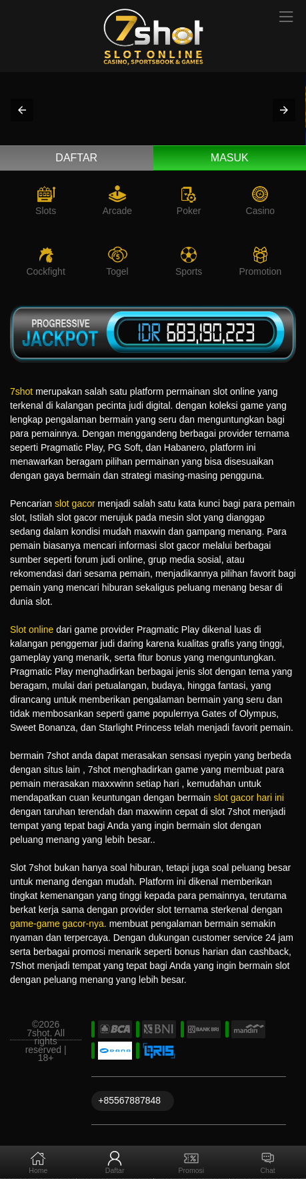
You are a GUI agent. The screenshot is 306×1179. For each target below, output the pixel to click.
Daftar (76, 157)
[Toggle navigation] (286, 18)
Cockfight (45, 271)
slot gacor (75, 503)
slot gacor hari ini (248, 797)
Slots (45, 210)
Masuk (230, 157)
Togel (117, 271)
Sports (188, 271)
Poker (189, 210)
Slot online (31, 629)
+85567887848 (129, 1100)
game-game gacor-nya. (58, 923)
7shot (21, 391)
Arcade (117, 210)
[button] (22, 110)
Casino (260, 210)
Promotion (260, 271)
